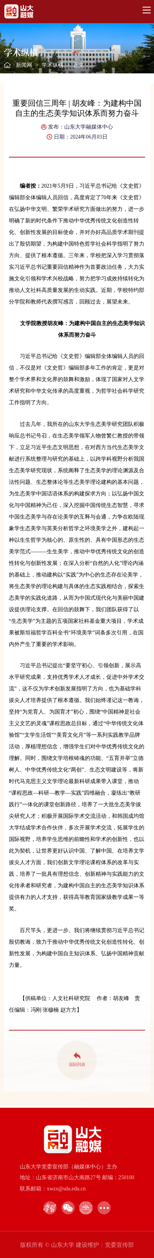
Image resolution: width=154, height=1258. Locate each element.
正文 (78, 65)
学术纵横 (52, 65)
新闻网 (24, 65)
